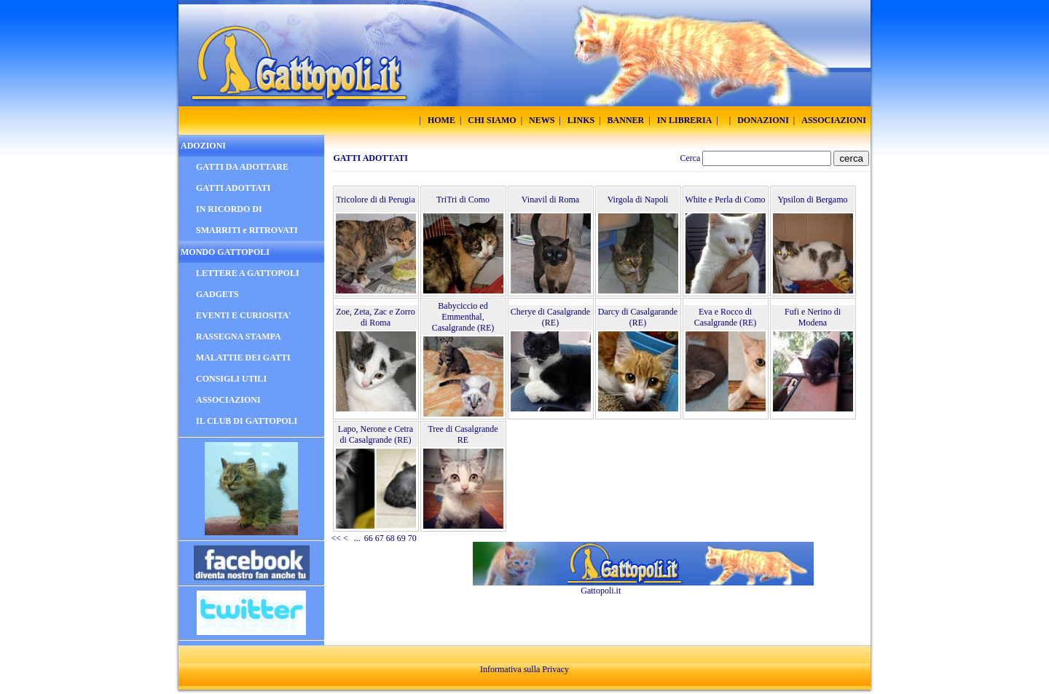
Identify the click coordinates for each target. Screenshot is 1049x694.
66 (368, 538)
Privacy (555, 669)
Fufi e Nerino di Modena (813, 317)
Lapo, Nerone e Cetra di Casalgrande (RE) (375, 434)
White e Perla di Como (725, 199)
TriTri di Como (463, 199)
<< (336, 538)
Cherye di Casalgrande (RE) (550, 317)
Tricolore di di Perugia (375, 199)
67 (379, 538)
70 (412, 538)
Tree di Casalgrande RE (463, 434)
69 (401, 538)
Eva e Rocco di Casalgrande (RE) (725, 317)
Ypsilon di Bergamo (812, 199)
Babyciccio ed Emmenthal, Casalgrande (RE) (463, 317)
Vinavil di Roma (550, 199)
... (357, 538)
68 (390, 538)
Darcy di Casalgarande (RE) (637, 317)
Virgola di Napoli (638, 199)
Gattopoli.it (601, 590)
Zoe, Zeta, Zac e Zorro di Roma (375, 317)
